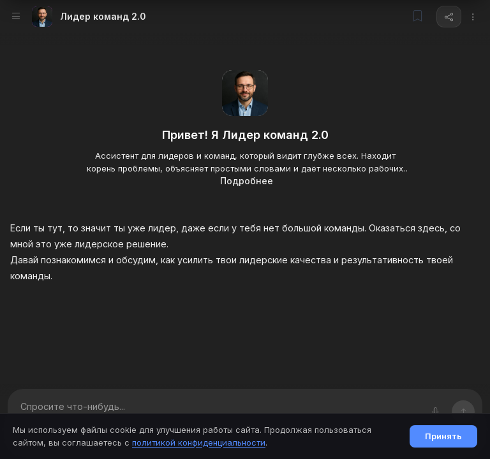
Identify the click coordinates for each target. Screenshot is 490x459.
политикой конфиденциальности (198, 442)
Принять (443, 436)
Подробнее (246, 180)
